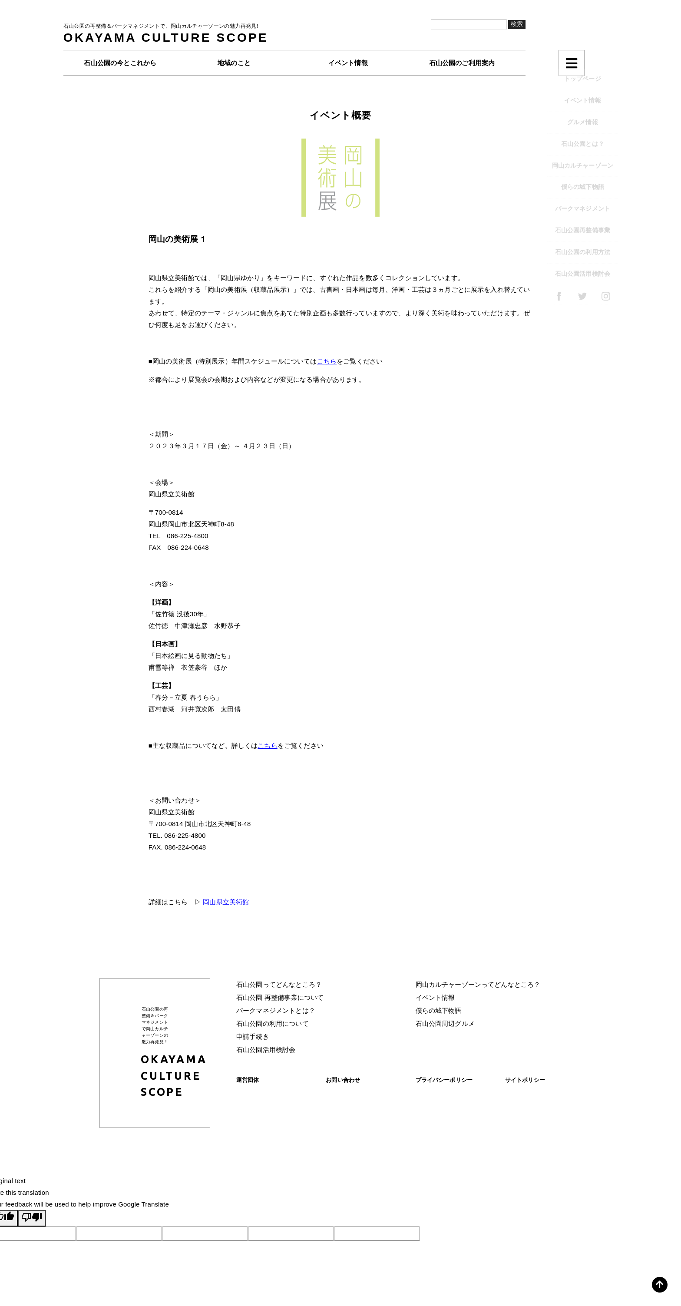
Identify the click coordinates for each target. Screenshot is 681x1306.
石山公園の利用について (272, 1023)
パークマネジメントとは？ (275, 1010)
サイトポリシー (525, 1080)
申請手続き (252, 1036)
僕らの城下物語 (439, 1010)
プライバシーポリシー (444, 1080)
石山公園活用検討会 (265, 1049)
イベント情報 (435, 997)
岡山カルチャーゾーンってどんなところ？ (478, 984)
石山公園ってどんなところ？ (279, 984)
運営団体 (247, 1080)
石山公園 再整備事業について (280, 997)
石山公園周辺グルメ (445, 1023)
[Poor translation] (32, 1218)
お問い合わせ (343, 1080)
